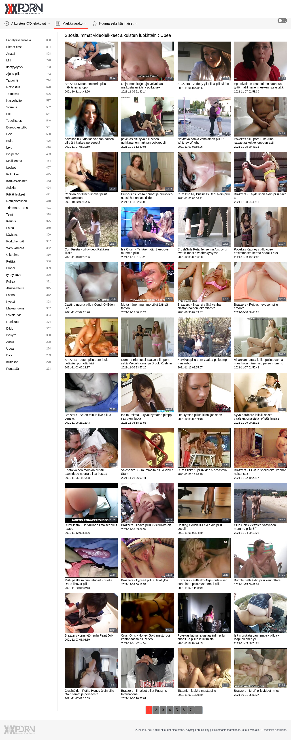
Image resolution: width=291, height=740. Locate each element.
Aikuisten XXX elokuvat (27, 23)
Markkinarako (71, 23)
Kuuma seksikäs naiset (114, 23)
